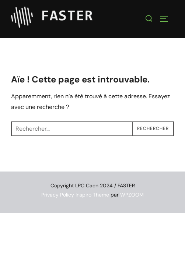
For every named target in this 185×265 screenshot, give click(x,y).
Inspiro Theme (92, 194)
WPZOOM (132, 194)
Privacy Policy (57, 194)
